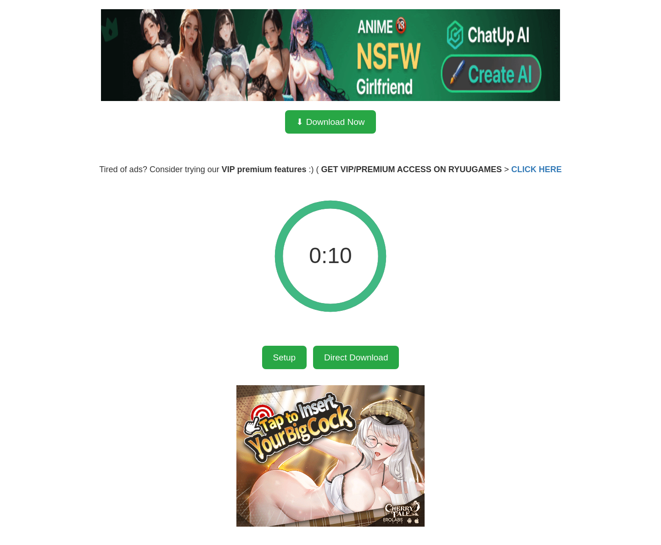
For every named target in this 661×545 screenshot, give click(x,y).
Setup (284, 357)
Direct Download (356, 357)
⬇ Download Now (330, 122)
